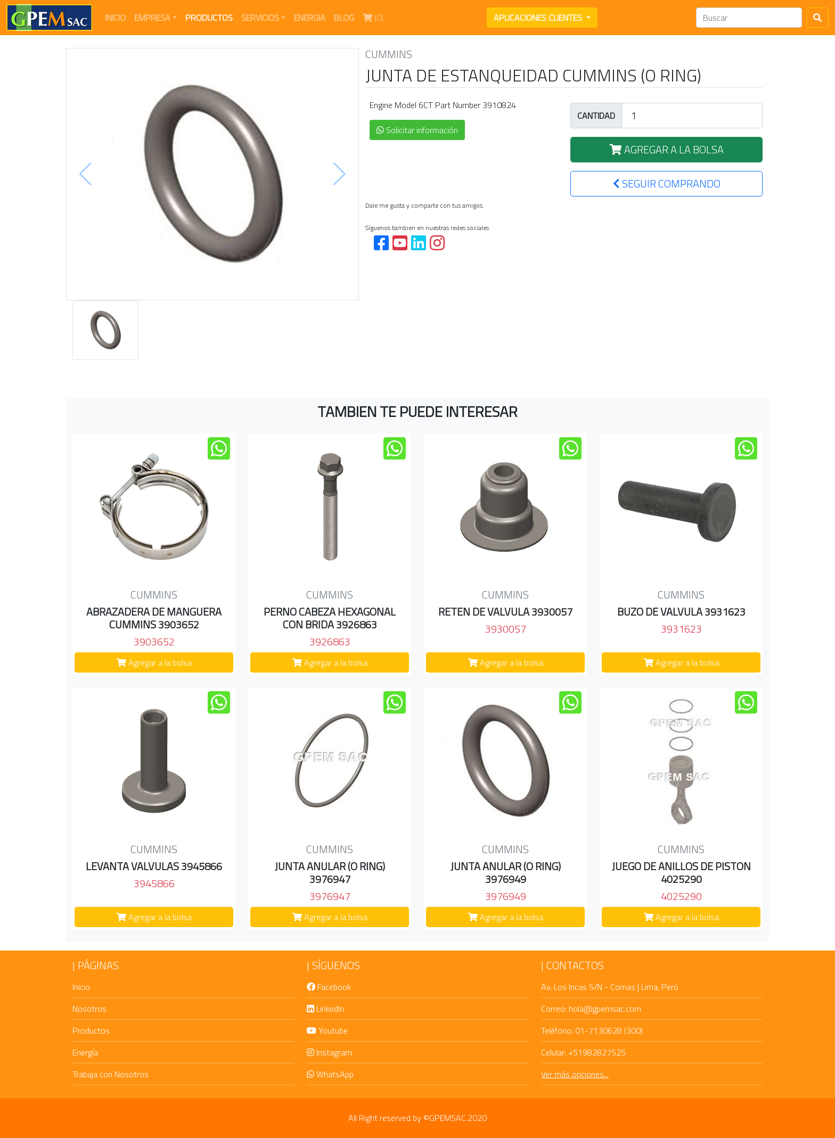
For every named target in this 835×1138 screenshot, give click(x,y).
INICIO (117, 17)
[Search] (749, 17)
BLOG (344, 17)
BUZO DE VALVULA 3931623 (681, 611)
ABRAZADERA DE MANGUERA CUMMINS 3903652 (154, 618)
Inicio (81, 986)
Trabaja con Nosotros (110, 1074)
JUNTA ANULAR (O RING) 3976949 (506, 872)
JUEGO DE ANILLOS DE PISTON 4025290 (681, 872)
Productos (91, 1030)
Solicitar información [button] (417, 130)
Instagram (329, 1052)
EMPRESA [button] (152, 17)
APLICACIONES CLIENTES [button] (539, 17)
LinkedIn (325, 1008)
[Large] (692, 115)
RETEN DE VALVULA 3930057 (505, 611)
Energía (85, 1052)
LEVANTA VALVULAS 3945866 (154, 866)
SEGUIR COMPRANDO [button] (667, 183)
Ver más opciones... (575, 1074)
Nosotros (89, 1008)
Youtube (327, 1030)
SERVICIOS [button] (260, 17)
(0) (375, 17)
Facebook (329, 986)
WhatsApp (330, 1074)
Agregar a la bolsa (154, 662)
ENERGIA (309, 17)
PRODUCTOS (209, 17)
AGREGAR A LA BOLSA (667, 149)
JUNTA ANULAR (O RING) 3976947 (330, 872)
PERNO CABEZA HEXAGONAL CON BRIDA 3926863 (330, 618)
